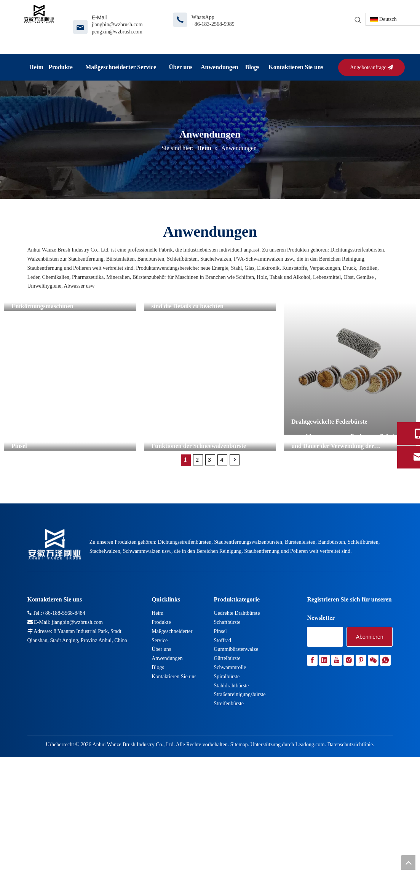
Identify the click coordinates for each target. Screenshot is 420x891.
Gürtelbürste (227, 782)
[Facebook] (312, 784)
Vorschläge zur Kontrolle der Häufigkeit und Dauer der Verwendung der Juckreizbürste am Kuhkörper (343, 561)
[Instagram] (348, 784)
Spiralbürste (227, 800)
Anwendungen (167, 782)
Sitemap (239, 868)
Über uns (161, 773)
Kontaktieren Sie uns (174, 800)
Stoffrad (222, 764)
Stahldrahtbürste (231, 809)
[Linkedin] (324, 784)
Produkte (161, 746)
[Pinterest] (361, 784)
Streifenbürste (229, 827)
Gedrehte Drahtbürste (237, 737)
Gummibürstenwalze (236, 773)
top (408, 862)
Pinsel (19, 561)
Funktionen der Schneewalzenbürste (199, 561)
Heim (157, 737)
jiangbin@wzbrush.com (117, 24)
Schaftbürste (227, 746)
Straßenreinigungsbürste (239, 818)
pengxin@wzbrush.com (117, 32)
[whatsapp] (385, 784)
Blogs (158, 791)
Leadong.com (310, 868)
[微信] (373, 784)
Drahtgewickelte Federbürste (329, 421)
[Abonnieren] (370, 761)
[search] (325, 761)
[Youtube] (336, 784)
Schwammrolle (230, 791)
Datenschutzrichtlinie (350, 868)
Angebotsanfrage (371, 67)
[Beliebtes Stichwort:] (358, 20)
